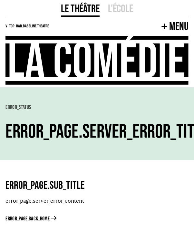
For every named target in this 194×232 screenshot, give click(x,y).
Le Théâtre (80, 8)
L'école (120, 8)
